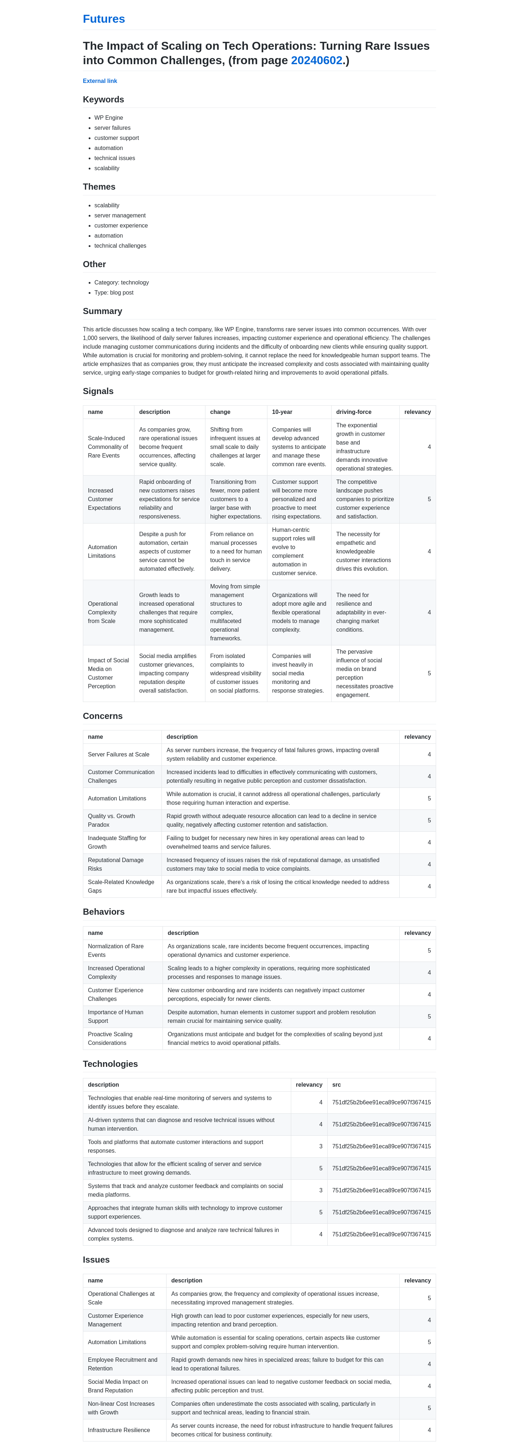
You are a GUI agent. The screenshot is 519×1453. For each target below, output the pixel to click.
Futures (104, 18)
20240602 (316, 60)
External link (100, 81)
